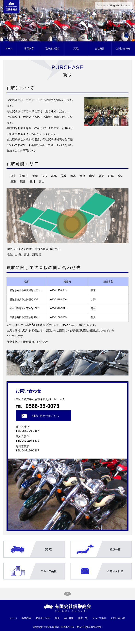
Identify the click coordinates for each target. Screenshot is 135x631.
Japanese (102, 5)
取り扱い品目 (52, 48)
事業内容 (29, 48)
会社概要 (99, 48)
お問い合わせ (123, 48)
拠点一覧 (83, 618)
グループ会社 (99, 618)
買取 (57, 618)
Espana (125, 5)
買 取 (76, 48)
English (114, 5)
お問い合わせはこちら (45, 415)
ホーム (8, 48)
